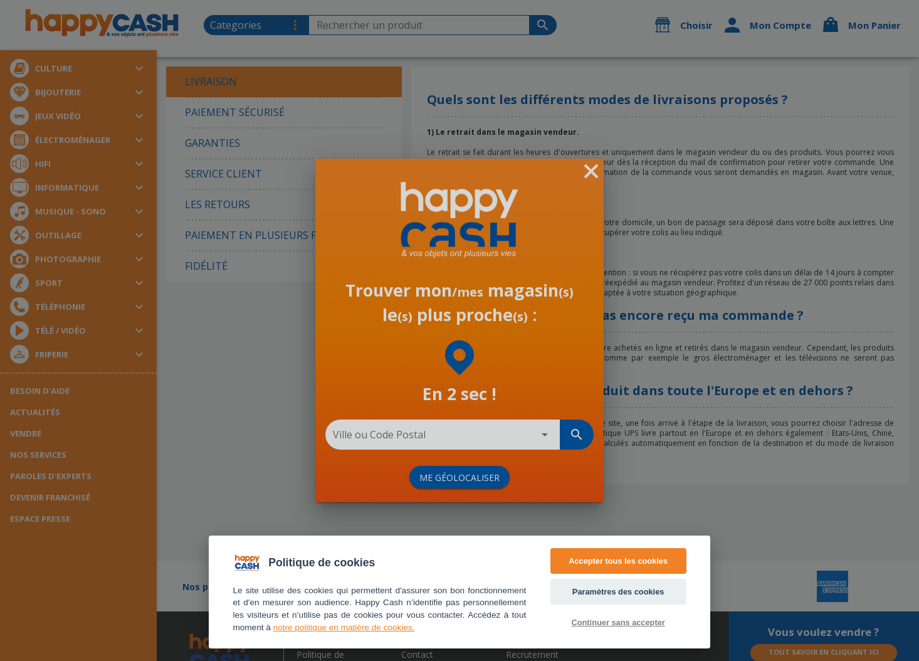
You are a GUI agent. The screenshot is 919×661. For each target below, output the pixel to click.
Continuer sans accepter (617, 622)
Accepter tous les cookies (618, 561)
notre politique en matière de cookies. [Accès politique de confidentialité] (344, 627)
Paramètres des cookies (618, 591)
